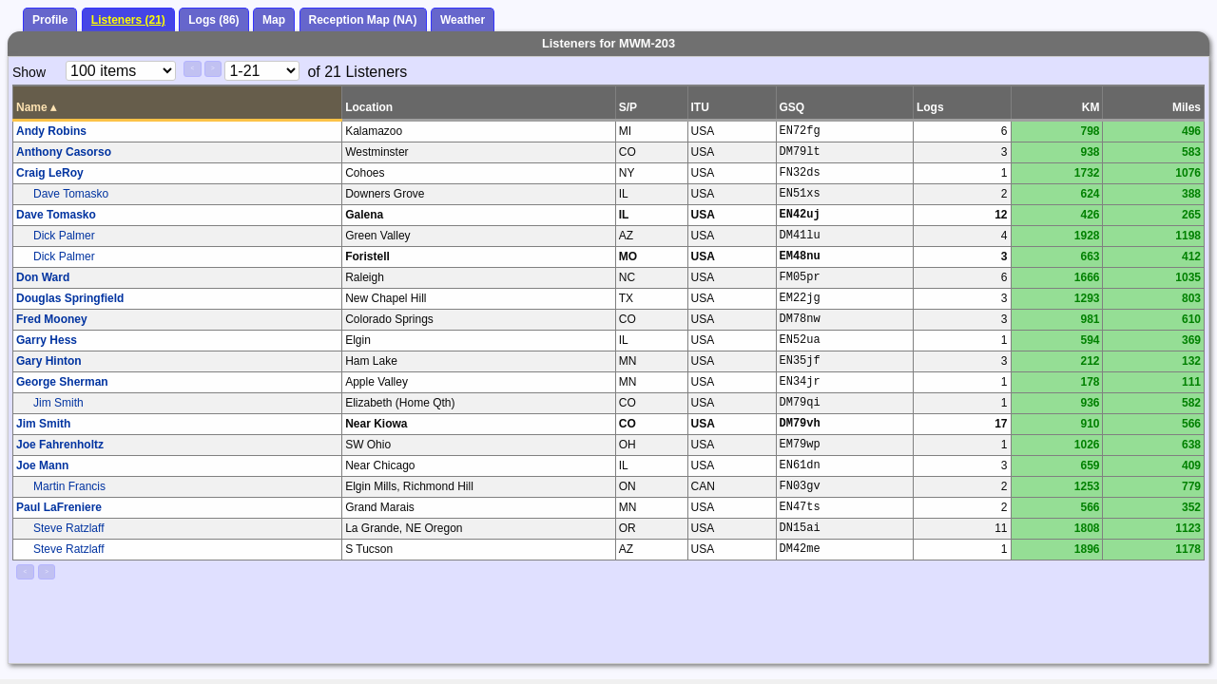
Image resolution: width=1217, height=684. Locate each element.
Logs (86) (213, 20)
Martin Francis (69, 486)
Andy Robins (51, 131)
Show (29, 72)
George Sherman (62, 382)
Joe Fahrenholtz (60, 444)
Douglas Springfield (70, 298)
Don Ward (42, 277)
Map (273, 20)
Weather (462, 20)
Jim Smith (58, 402)
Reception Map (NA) (363, 20)
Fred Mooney (51, 319)
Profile (50, 20)
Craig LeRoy (50, 173)
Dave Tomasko (70, 193)
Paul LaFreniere (59, 507)
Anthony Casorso (63, 152)
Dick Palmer (64, 235)
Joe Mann (42, 465)
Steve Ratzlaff (68, 528)
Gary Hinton (49, 361)
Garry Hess (46, 340)
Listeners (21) (128, 20)
